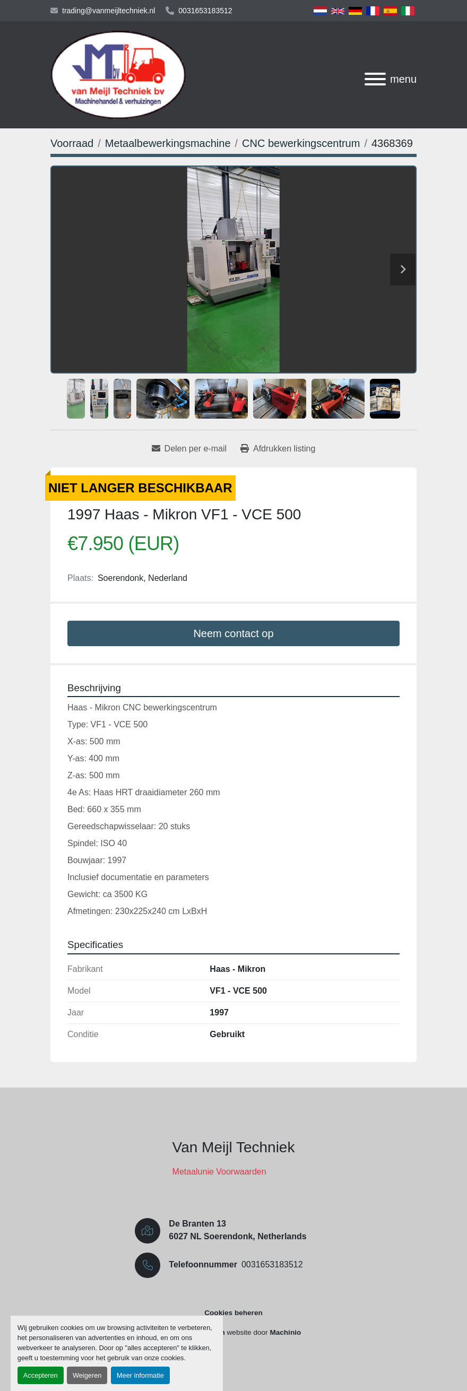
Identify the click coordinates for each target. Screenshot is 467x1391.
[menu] (375, 79)
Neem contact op (233, 633)
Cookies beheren (233, 1313)
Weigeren (87, 1375)
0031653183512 (205, 10)
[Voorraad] (71, 143)
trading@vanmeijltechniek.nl (108, 10)
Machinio (285, 1332)
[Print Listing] (277, 449)
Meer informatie (140, 1375)
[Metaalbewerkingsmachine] (168, 143)
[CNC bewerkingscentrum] (301, 143)
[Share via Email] (189, 449)
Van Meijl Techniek (233, 1147)
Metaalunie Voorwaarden (219, 1171)
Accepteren (40, 1375)
